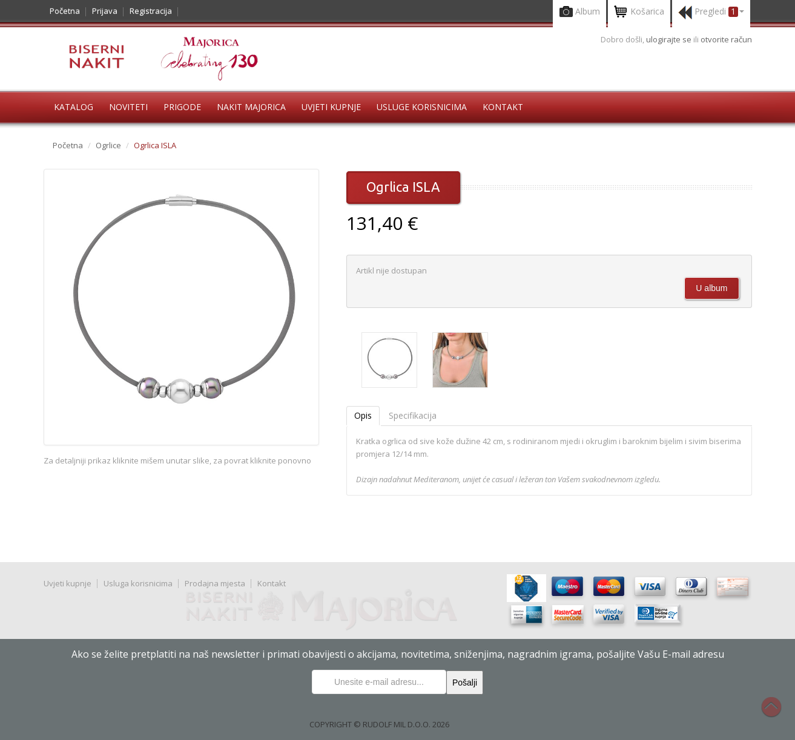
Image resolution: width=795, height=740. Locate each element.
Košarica (639, 12)
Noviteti (128, 107)
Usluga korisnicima (138, 583)
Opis (363, 415)
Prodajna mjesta (215, 583)
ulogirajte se (669, 39)
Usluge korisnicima (422, 107)
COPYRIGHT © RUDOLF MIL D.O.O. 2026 (379, 724)
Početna (65, 10)
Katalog (73, 107)
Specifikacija (413, 415)
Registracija (151, 10)
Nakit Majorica (251, 107)
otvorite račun (726, 39)
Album (579, 12)
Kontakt (503, 107)
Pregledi (711, 12)
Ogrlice (108, 145)
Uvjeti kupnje (331, 107)
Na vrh (777, 713)
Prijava (104, 10)
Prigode (182, 107)
